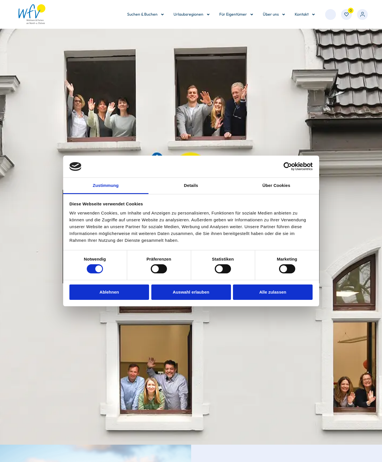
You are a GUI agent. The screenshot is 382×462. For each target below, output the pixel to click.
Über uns (274, 14)
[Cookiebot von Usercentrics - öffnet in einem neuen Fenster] (288, 166)
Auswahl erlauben (191, 292)
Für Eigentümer (236, 14)
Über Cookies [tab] (276, 185)
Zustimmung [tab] (106, 185)
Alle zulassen (272, 292)
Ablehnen (109, 292)
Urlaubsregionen (192, 14)
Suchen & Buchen (145, 14)
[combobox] (330, 14)
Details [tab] (191, 185)
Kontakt (305, 14)
